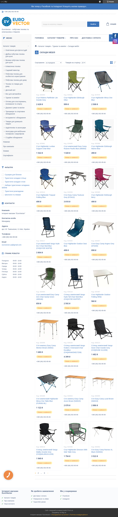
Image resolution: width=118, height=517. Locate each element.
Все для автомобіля (13, 94)
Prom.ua (70, 510)
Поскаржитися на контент (60, 515)
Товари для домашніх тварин (14, 123)
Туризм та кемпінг (12, 98)
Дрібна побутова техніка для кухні (15, 55)
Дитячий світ (10, 90)
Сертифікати (8, 155)
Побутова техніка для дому (16, 80)
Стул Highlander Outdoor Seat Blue (75, 245)
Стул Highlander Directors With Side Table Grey (75, 451)
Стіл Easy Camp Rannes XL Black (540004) (102, 451)
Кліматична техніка (13, 66)
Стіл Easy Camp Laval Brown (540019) (102, 400)
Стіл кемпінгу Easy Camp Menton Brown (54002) (46, 347)
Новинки (6, 142)
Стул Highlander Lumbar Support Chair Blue (45, 147)
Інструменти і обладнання (16, 118)
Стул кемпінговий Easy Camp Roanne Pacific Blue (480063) (75, 147)
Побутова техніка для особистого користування (15, 75)
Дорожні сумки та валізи (15, 108)
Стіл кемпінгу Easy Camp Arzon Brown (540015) (73, 400)
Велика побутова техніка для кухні (15, 61)
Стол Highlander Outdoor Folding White (100, 296)
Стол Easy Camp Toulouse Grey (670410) (74, 196)
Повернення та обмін (41, 499)
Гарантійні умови (39, 502)
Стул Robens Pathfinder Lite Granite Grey (47, 99)
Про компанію (8, 146)
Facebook (66, 496)
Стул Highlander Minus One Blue (101, 99)
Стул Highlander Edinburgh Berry (101, 196)
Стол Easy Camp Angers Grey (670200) (102, 245)
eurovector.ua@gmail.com (11, 245)
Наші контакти (9, 504)
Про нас (74, 38)
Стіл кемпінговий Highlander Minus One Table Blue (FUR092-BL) (47, 401)
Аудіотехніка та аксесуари (16, 128)
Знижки (6, 151)
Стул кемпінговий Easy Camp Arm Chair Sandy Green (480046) (47, 297)
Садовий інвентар (13, 70)
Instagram (66, 499)
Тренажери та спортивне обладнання (15, 113)
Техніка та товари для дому (14, 85)
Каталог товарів (9, 46)
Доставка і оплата (91, 38)
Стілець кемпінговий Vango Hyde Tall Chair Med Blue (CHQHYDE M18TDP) (74, 297)
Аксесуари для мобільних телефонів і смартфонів (16, 132)
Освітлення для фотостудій (16, 50)
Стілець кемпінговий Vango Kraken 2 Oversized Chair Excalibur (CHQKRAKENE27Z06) (74, 349)
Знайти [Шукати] (93, 24)
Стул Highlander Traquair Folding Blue (45, 196)
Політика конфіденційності (79, 515)
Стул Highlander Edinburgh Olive (74, 99)
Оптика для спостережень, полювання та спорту (16, 103)
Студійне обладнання (14, 137)
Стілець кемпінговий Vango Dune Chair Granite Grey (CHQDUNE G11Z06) (101, 348)
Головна (39, 38)
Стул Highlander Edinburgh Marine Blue (101, 147)
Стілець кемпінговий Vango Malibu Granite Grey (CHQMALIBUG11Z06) (46, 452)
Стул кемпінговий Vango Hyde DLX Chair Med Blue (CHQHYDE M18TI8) (47, 246)
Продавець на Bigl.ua (59, 512)
